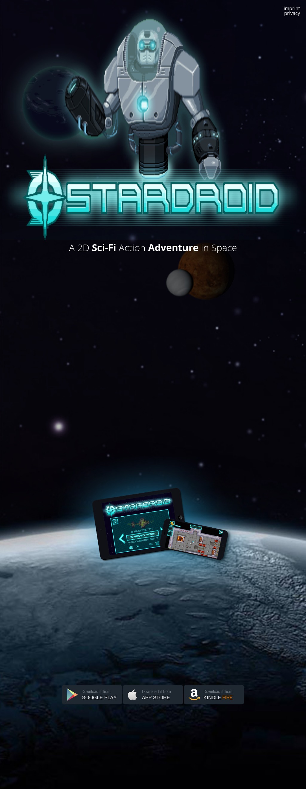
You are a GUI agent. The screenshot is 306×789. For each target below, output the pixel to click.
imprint (292, 8)
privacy (292, 13)
